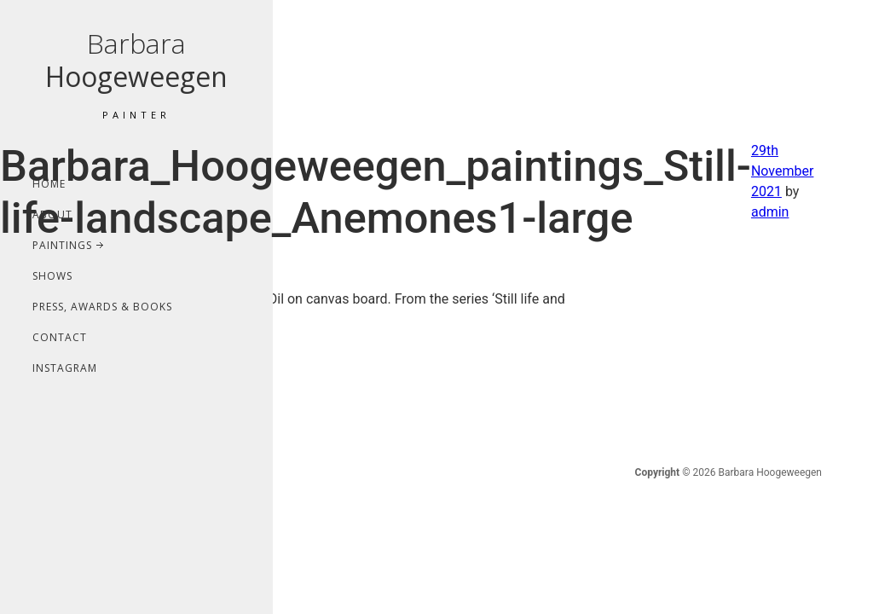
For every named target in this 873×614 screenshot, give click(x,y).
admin (770, 212)
